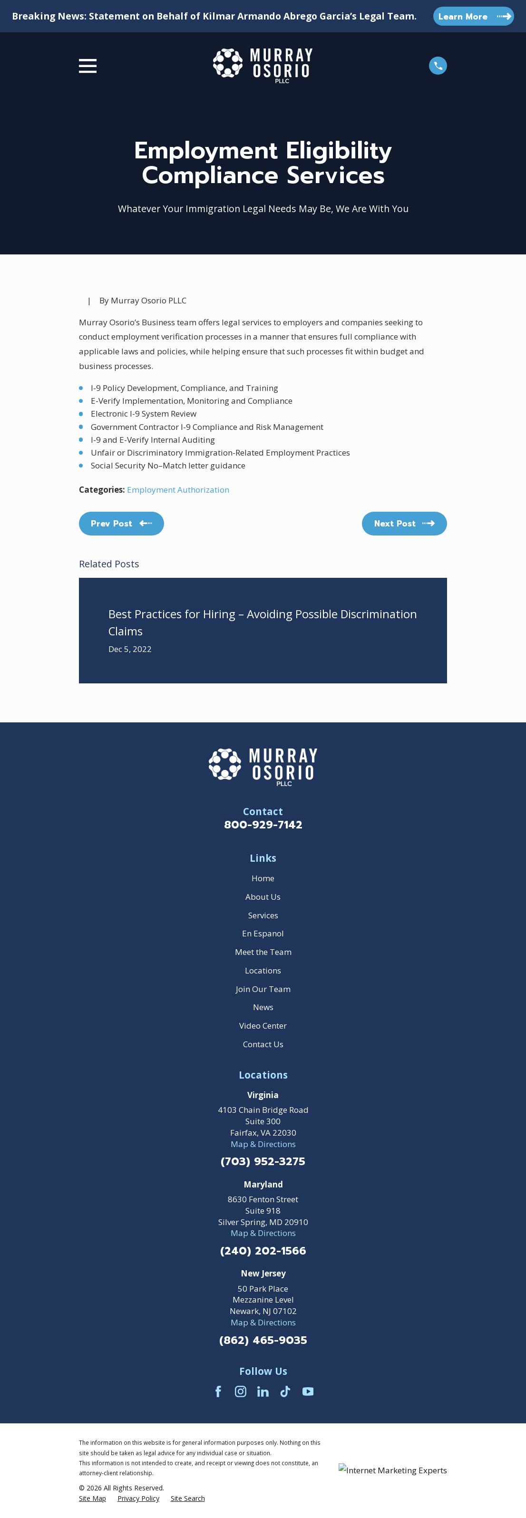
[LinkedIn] (263, 1391)
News (263, 1007)
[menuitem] (92, 1498)
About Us (263, 896)
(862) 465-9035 (263, 1340)
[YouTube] (308, 1391)
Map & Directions (263, 1143)
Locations (263, 970)
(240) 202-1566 (263, 1251)
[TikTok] (285, 1391)
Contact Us (263, 1044)
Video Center (263, 1025)
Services (263, 915)
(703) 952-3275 (263, 1162)
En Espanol (263, 933)
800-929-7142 (263, 825)
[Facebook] (218, 1391)
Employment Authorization (178, 489)
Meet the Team (263, 951)
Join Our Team (263, 988)
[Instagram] (240, 1391)
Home (263, 878)
